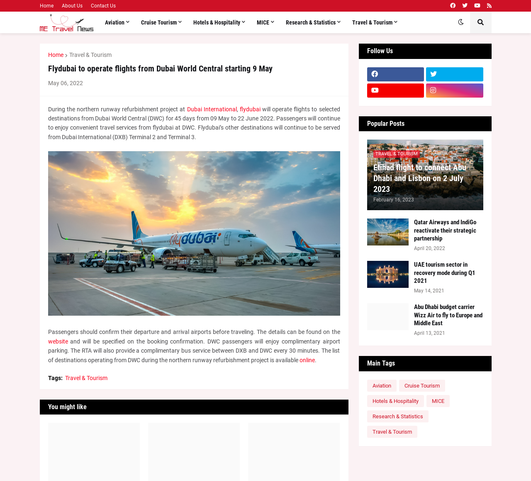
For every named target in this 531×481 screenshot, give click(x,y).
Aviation (382, 386)
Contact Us (103, 6)
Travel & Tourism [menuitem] (372, 22)
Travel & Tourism (90, 55)
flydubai (250, 109)
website (58, 341)
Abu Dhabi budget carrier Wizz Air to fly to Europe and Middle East (448, 315)
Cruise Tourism (422, 386)
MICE (438, 401)
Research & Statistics (398, 416)
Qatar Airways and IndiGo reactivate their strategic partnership (445, 230)
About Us (72, 6)
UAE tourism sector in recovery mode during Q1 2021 (444, 273)
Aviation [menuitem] (114, 22)
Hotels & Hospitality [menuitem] (216, 22)
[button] (461, 22)
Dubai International (212, 109)
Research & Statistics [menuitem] (311, 22)
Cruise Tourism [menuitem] (159, 22)
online (307, 360)
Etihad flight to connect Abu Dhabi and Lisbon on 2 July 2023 (419, 178)
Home (47, 6)
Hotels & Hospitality (396, 401)
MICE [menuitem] (263, 22)
